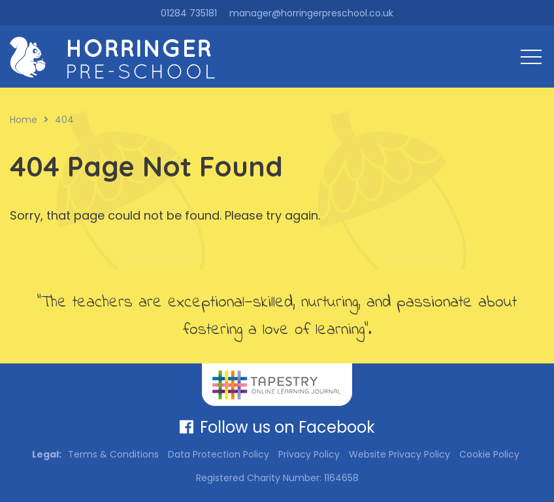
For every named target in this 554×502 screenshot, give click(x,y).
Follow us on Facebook (277, 427)
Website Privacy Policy (399, 454)
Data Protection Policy (218, 454)
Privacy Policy (309, 454)
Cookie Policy (489, 454)
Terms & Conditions (113, 454)
